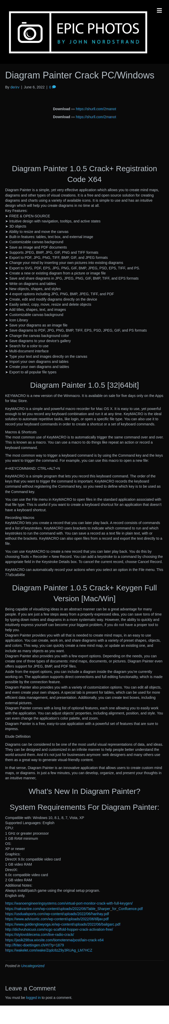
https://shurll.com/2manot (96, 109)
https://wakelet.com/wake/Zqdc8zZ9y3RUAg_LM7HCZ (48, 950)
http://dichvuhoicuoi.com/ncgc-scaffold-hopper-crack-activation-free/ (59, 929)
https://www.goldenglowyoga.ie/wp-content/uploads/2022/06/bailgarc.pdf (62, 924)
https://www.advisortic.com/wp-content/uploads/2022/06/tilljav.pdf (57, 919)
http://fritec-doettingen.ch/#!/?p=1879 (34, 945)
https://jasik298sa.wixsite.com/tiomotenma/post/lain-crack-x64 (54, 940)
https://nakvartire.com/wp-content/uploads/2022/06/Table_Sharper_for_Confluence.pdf (74, 909)
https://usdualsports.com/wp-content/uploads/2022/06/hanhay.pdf (57, 914)
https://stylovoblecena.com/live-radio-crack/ (39, 935)
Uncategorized (32, 966)
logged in (33, 998)
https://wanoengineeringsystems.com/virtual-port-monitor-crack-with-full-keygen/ (69, 903)
